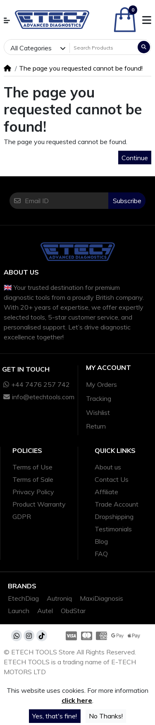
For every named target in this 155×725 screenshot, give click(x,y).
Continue (135, 158)
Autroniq (59, 598)
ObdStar (73, 611)
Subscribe (127, 201)
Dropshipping (114, 516)
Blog (101, 541)
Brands (22, 586)
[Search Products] (103, 48)
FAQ (101, 554)
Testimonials (113, 529)
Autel (45, 611)
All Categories (31, 48)
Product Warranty (39, 504)
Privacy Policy (33, 492)
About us (108, 467)
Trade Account (116, 504)
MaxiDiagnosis (101, 598)
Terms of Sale (32, 479)
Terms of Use (32, 467)
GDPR (21, 516)
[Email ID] (66, 200)
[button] (7, 20)
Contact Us (112, 479)
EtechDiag (23, 598)
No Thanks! (106, 716)
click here (77, 700)
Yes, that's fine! (54, 716)
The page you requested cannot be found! (81, 68)
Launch (18, 611)
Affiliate (106, 492)
